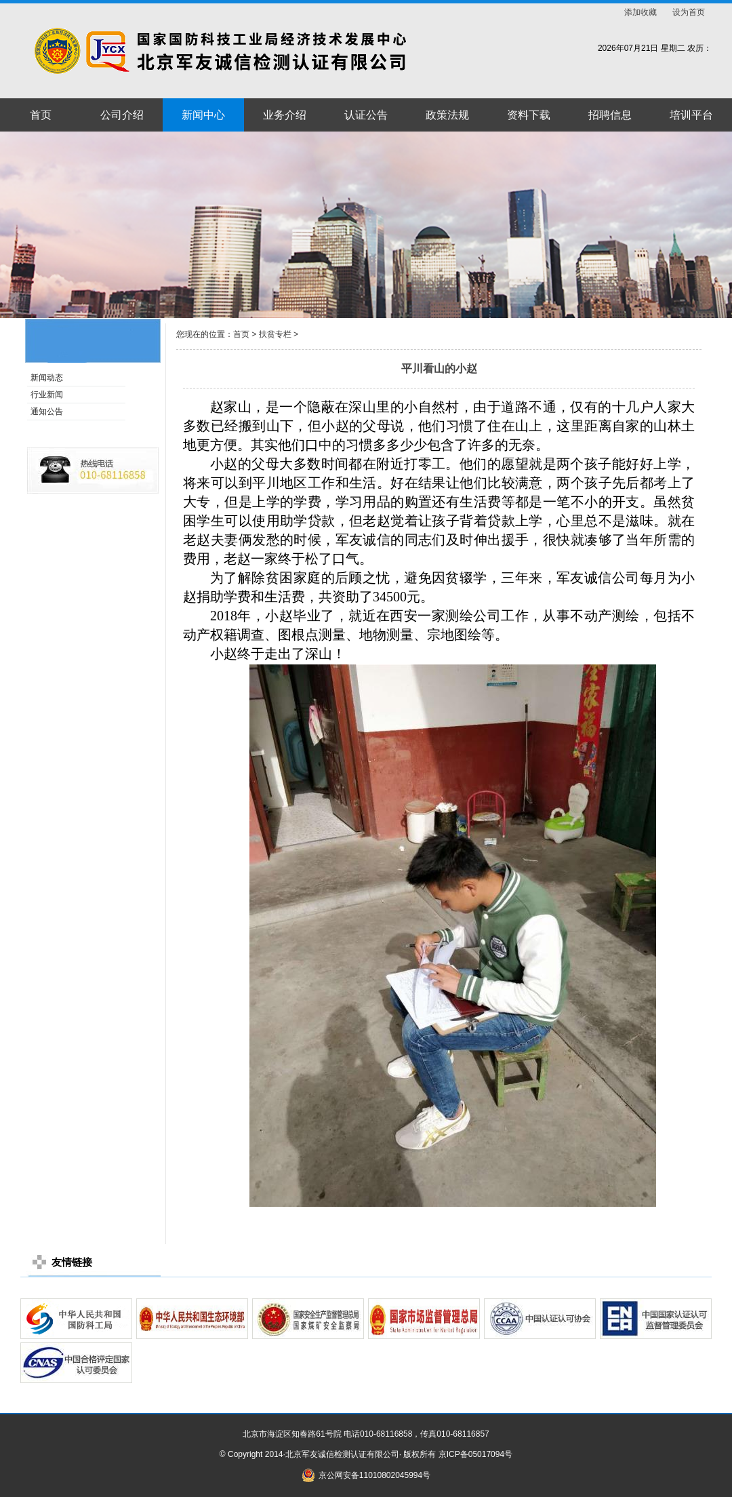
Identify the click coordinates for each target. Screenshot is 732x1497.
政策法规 (447, 115)
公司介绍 (122, 115)
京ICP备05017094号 (475, 1454)
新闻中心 (203, 115)
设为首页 (688, 12)
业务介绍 (284, 115)
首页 (41, 115)
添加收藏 (640, 12)
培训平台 (691, 115)
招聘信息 (610, 115)
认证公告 (366, 115)
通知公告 (46, 411)
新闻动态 (46, 377)
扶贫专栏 (275, 334)
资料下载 (528, 115)
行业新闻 (46, 394)
